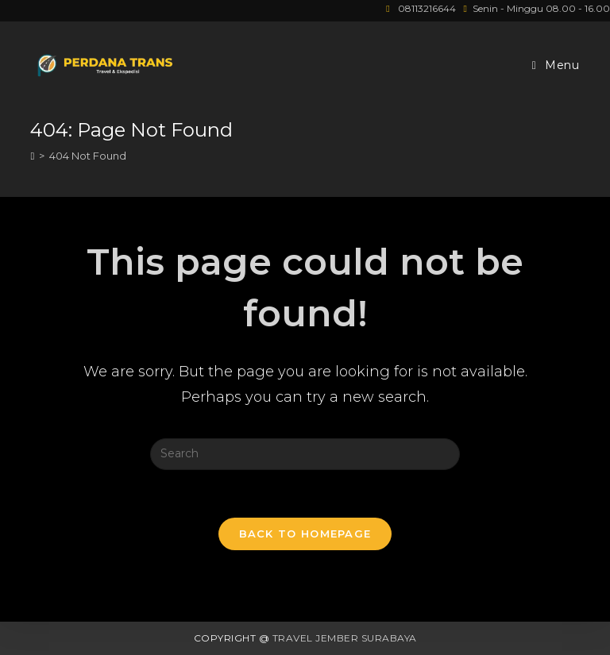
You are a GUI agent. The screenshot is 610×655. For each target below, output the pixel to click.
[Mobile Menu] (556, 65)
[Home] (32, 155)
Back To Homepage (305, 533)
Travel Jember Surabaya (344, 638)
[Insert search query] (305, 454)
